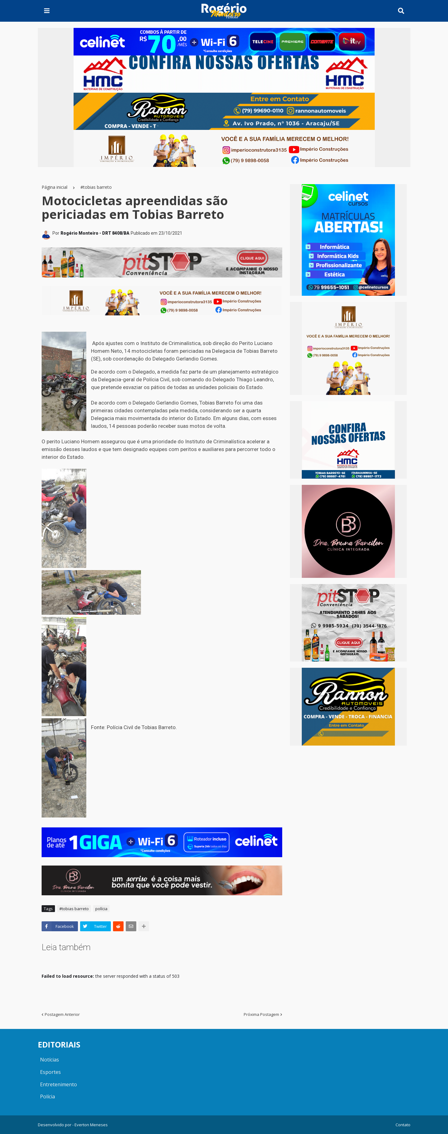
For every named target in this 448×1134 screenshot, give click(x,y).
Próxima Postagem (261, 1014)
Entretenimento (58, 1084)
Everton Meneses (91, 1124)
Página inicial (54, 187)
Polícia (47, 1096)
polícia (101, 908)
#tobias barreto (96, 187)
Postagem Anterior (62, 1014)
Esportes (50, 1072)
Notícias (49, 1059)
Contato (403, 1124)
